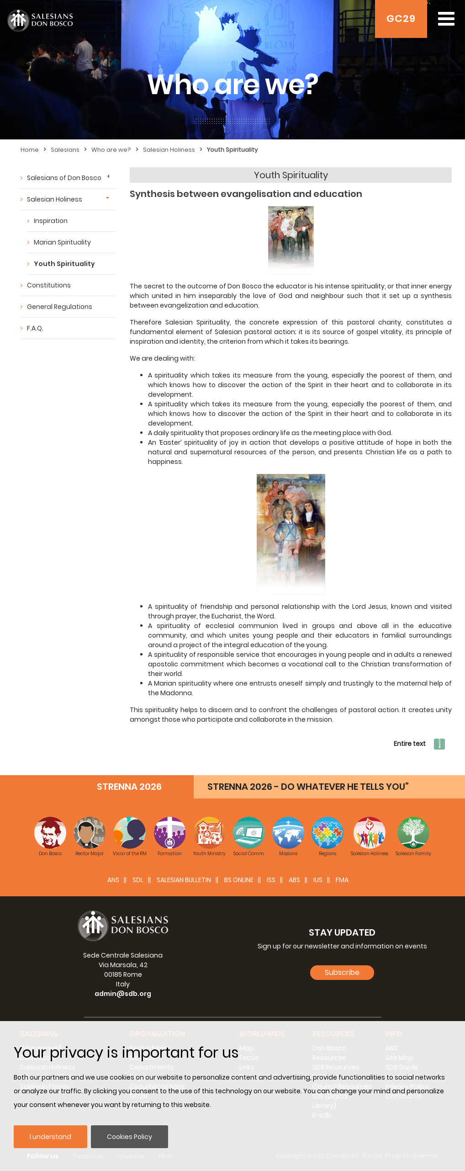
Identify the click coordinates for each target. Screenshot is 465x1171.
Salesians (65, 149)
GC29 (401, 18)
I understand (50, 1136)
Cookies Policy (129, 1136)
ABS (294, 879)
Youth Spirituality (232, 149)
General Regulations (59, 306)
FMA (342, 879)
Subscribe (342, 972)
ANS (113, 879)
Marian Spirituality (62, 242)
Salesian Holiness (169, 149)
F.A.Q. (35, 328)
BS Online (239, 879)
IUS (317, 879)
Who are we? (111, 149)
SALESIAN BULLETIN (184, 879)
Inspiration (51, 220)
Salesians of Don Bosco (64, 177)
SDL (137, 879)
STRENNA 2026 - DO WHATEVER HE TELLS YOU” (308, 786)
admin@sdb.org (123, 993)
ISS (271, 879)
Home (30, 149)
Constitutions (49, 285)
